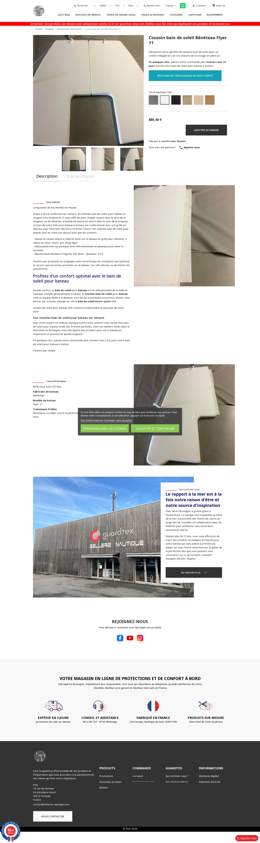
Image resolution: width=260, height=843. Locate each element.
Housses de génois (110, 810)
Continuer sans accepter (118, 420)
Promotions (106, 776)
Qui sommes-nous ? (177, 776)
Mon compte (140, 787)
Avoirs (136, 804)
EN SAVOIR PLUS (194, 572)
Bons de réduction (143, 799)
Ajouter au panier (206, 130)
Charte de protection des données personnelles (211, 797)
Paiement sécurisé (143, 781)
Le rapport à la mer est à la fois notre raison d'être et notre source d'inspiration (194, 499)
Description (47, 176)
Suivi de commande (143, 793)
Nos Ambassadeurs (177, 781)
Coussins (104, 804)
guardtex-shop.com (132, 23)
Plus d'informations (92, 420)
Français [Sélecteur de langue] (171, 5)
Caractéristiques (79, 176)
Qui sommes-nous (189, 489)
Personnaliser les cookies (105, 428)
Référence (39, 386)
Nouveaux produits (110, 781)
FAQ (120, 5)
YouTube (130, 638)
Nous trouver (173, 787)
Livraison (137, 776)
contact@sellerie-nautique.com (51, 804)
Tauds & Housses (109, 821)
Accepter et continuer (155, 428)
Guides (106, 5)
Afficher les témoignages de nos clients (185, 75)
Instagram (140, 638)
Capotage (105, 799)
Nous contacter (52, 816)
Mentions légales (209, 776)
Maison (103, 787)
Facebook (120, 638)
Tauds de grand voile (111, 827)
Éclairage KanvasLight (112, 793)
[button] (74, 159)
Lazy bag (104, 816)
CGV (201, 787)
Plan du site (205, 812)
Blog (133, 5)
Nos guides (172, 793)
